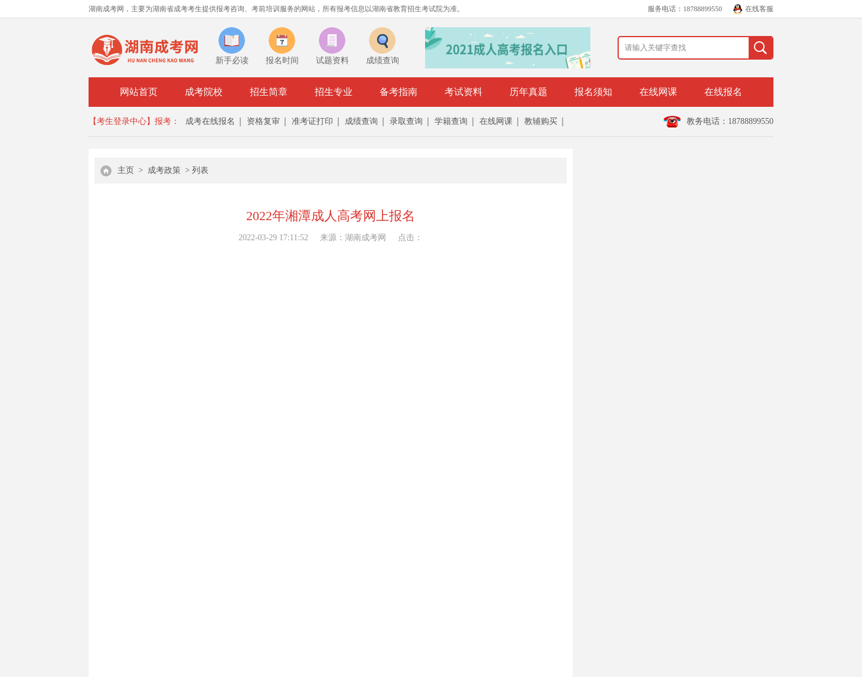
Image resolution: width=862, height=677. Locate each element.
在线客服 (759, 9)
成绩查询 (361, 121)
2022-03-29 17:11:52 (273, 237)
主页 (125, 170)
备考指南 (398, 92)
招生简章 (269, 92)
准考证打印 (312, 121)
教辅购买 (540, 121)
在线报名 (723, 92)
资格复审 (263, 121)
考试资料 (463, 92)
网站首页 (139, 92)
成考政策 (164, 170)
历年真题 (528, 92)
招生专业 (333, 92)
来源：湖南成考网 (353, 237)
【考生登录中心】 (122, 121)
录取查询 (406, 121)
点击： (410, 237)
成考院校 (204, 92)
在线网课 (658, 92)
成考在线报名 (210, 121)
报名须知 (593, 92)
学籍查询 (451, 121)
